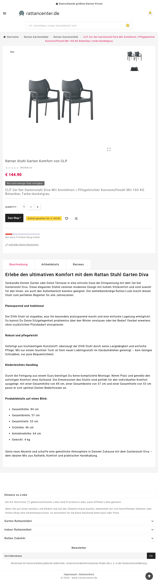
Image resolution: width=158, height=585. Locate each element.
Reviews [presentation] (78, 264)
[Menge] (24, 207)
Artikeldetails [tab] (50, 264)
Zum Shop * (14, 218)
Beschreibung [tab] (18, 264)
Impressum (70, 574)
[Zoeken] (74, 25)
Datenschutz (86, 574)
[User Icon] (150, 13)
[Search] (128, 25)
